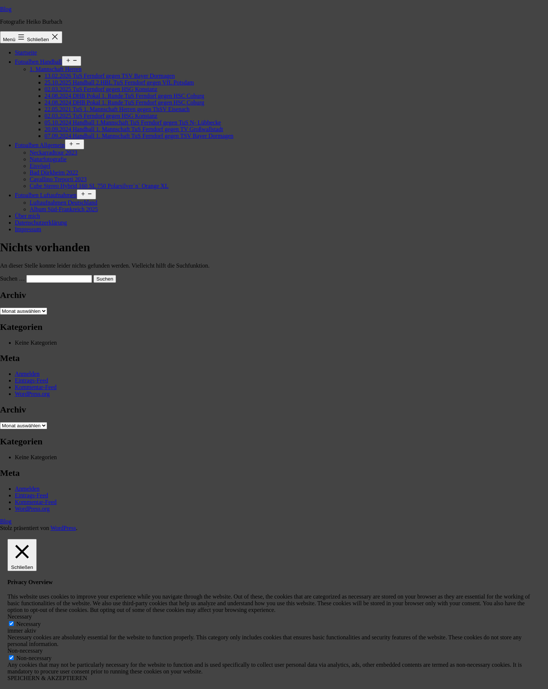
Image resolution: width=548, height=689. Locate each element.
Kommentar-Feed (36, 387)
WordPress (63, 528)
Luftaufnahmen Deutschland (64, 202)
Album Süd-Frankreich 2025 (64, 209)
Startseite (26, 52)
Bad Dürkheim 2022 (54, 172)
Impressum (28, 229)
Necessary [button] (19, 616)
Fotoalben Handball (38, 62)
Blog (5, 9)
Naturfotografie (48, 159)
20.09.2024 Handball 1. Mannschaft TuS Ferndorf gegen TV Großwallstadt (133, 129)
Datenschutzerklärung (41, 222)
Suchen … (12, 278)
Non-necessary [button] (25, 650)
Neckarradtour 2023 (53, 152)
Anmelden (27, 374)
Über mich (27, 216)
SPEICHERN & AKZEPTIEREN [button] (47, 678)
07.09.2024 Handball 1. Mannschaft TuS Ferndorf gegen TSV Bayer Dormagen (139, 136)
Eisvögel (40, 166)
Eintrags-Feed (31, 380)
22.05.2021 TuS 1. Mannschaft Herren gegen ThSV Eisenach (116, 109)
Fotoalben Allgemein (40, 145)
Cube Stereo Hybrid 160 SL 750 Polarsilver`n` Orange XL (99, 186)
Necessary (28, 624)
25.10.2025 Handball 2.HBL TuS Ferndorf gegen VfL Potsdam (119, 82)
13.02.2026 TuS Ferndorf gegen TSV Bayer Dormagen (109, 76)
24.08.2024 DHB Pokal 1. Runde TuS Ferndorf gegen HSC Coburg (124, 96)
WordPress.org (32, 394)
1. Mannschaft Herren (56, 69)
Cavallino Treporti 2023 (58, 179)
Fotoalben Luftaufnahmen (46, 195)
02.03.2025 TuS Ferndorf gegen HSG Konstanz (100, 89)
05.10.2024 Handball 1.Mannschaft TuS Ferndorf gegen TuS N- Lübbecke (132, 122)
